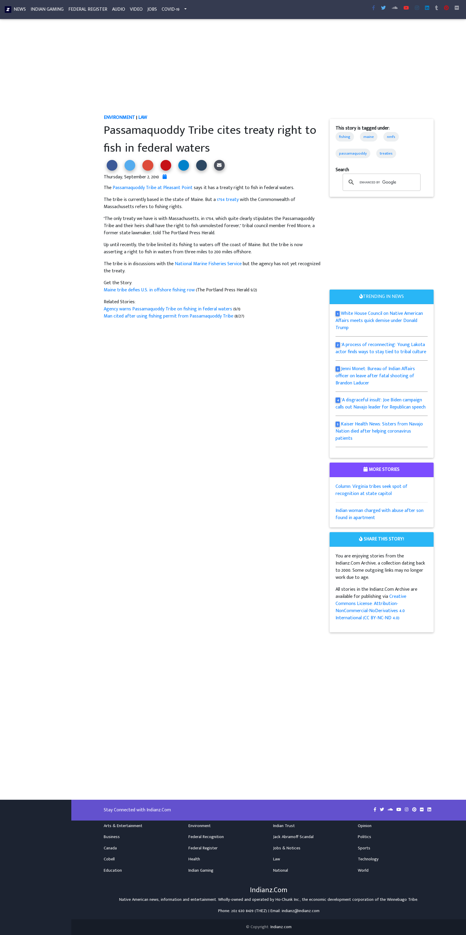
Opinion (364, 825)
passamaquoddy (353, 153)
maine (368, 136)
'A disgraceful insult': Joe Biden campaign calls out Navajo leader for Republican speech (381, 403)
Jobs (152, 11)
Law (142, 118)
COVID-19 (171, 11)
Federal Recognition (206, 836)
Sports (364, 848)
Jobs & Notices (286, 848)
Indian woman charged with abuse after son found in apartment (380, 514)
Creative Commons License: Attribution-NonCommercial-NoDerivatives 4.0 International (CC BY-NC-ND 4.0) (371, 607)
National (280, 870)
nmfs (391, 136)
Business (112, 836)
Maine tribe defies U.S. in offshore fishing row (150, 290)
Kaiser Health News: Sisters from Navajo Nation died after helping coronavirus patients (379, 431)
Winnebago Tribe (402, 899)
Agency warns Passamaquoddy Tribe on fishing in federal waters (168, 309)
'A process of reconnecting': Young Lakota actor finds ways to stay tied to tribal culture (381, 348)
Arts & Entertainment (123, 825)
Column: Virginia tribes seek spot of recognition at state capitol (371, 490)
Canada (110, 848)
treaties (386, 153)
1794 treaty (228, 200)
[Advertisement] (269, 70)
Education (113, 870)
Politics (364, 836)
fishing (344, 136)
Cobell (109, 859)
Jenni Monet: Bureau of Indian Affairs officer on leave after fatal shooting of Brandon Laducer (375, 376)
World (363, 870)
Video (136, 11)
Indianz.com (281, 927)
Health (194, 859)
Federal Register (87, 11)
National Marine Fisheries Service (208, 264)
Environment (119, 118)
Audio (118, 11)
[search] (381, 182)
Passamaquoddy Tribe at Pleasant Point (153, 188)
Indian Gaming (47, 11)
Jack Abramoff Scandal (293, 836)
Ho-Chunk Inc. (287, 899)
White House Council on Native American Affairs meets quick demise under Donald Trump (379, 320)
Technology (368, 859)
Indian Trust (284, 825)
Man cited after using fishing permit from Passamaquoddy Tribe (169, 316)
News (20, 11)
